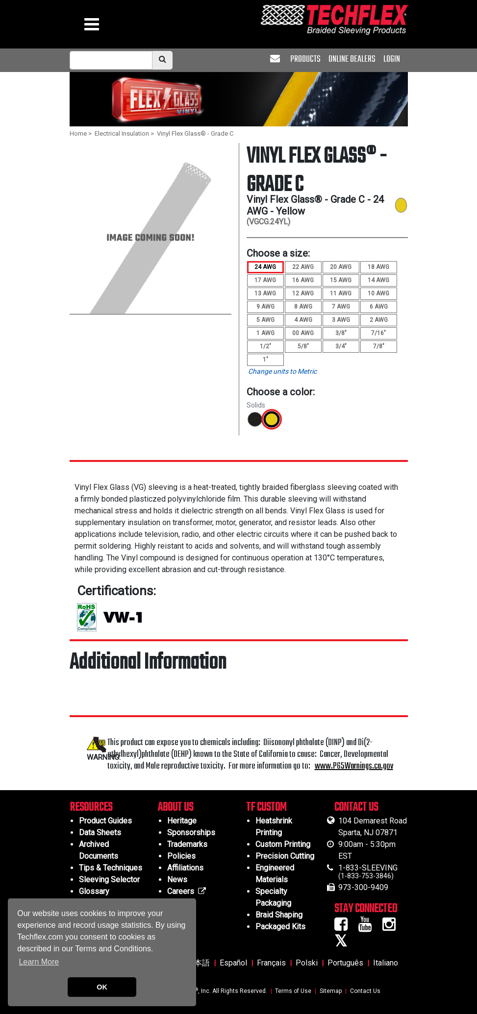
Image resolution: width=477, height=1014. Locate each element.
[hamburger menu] (92, 26)
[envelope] (276, 59)
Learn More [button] (39, 962)
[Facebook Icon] (344, 927)
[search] (162, 60)
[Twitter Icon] (344, 943)
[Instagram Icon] (392, 927)
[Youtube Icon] (368, 927)
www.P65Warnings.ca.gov (354, 766)
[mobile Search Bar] (111, 60)
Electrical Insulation (122, 133)
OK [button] (102, 987)
